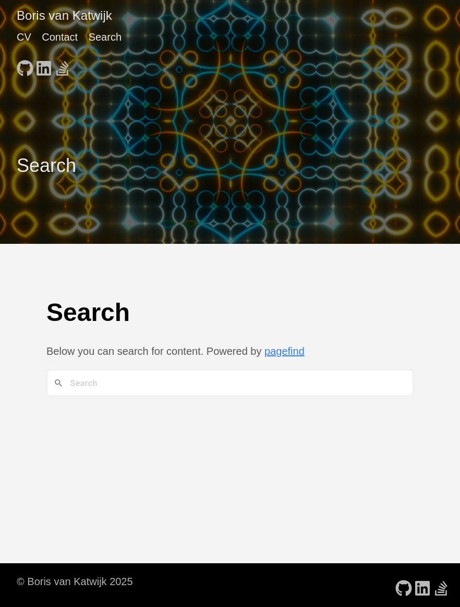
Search (105, 37)
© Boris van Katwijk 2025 (75, 581)
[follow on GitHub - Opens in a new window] (25, 65)
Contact (60, 37)
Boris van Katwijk (64, 15)
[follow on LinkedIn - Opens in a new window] (43, 65)
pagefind (284, 351)
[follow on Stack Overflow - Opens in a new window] (62, 65)
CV (24, 37)
